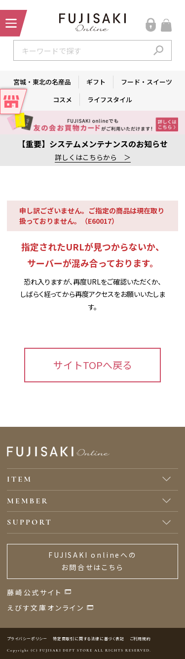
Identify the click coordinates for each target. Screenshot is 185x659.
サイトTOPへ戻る (92, 365)
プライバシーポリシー (27, 638)
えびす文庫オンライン (45, 608)
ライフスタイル (109, 99)
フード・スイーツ (146, 81)
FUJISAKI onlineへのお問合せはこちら (92, 561)
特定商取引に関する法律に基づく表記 (88, 638)
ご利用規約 (140, 638)
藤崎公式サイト (34, 592)
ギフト (96, 81)
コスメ (62, 99)
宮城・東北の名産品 (42, 81)
